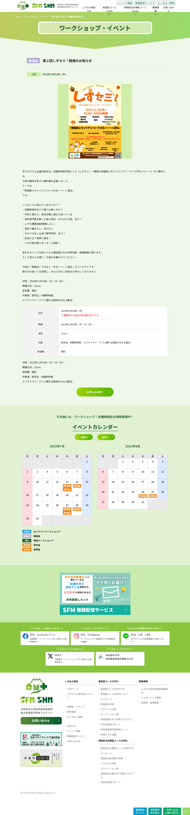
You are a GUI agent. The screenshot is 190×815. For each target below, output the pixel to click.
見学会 (67, 485)
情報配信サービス (144, 3)
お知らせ (71, 726)
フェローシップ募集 (151, 697)
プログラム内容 (108, 709)
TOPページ (72, 688)
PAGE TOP (186, 811)
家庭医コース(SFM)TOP (112, 688)
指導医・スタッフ (76, 706)
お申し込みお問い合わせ (172, 811)
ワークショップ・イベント (35, 16)
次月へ (105, 437)
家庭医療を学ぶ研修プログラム (116, 719)
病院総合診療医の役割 (112, 758)
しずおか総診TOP (89, 9)
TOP (17, 16)
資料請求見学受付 (155, 811)
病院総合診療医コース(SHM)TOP (117, 748)
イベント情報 (125, 3)
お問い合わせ (168, 9)
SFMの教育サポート (111, 724)
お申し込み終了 (95, 392)
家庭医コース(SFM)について (115, 694)
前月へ (84, 437)
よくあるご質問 (166, 3)
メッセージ (106, 699)
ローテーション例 (110, 714)
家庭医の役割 (107, 704)
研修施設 (71, 711)
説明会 (67, 489)
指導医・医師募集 (150, 702)
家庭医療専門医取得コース (114, 729)
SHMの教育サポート (111, 782)
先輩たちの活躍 (108, 734)
